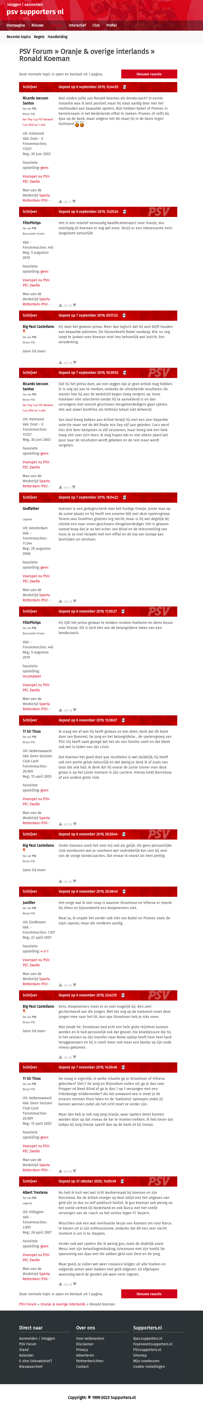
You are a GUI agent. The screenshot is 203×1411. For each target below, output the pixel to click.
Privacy (82, 1350)
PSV (34, 108)
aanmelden (33, 5)
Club (96, 25)
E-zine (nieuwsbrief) (35, 1361)
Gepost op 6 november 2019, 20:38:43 (88, 891)
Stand (24, 1350)
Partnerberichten (89, 1361)
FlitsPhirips (32, 223)
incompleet (32, 676)
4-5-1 (44, 951)
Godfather (31, 509)
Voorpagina (16, 25)
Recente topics (19, 37)
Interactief (77, 25)
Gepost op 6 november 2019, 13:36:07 (88, 720)
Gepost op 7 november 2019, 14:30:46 (88, 1067)
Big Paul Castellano (38, 327)
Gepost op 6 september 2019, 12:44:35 (88, 87)
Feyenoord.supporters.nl (152, 1344)
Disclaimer (84, 1344)
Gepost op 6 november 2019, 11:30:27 (88, 611)
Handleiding (57, 37)
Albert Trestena (35, 1192)
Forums (56, 25)
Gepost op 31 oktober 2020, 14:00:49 (87, 1181)
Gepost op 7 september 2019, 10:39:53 (88, 373)
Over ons (85, 1328)
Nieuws (38, 25)
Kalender (26, 1355)
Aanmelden (28, 1338)
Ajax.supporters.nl (147, 1338)
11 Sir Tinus (32, 731)
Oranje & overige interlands (104, 51)
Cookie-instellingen (149, 1366)
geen (44, 168)
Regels (39, 37)
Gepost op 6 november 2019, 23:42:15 (88, 995)
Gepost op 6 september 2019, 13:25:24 (88, 212)
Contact (82, 1366)
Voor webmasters (90, 1338)
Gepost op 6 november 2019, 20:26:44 (88, 834)
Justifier (29, 903)
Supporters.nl (147, 1328)
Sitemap (140, 1355)
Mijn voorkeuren (146, 1361)
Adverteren (85, 1355)
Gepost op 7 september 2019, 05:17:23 (88, 315)
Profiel (111, 25)
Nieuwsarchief (31, 1366)
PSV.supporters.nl (147, 1350)
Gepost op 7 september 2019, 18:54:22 (88, 497)
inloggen (14, 5)
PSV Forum (36, 51)
